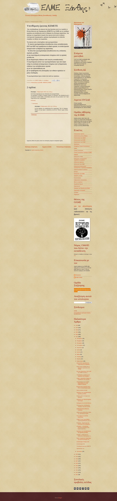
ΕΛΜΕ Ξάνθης (79, 277)
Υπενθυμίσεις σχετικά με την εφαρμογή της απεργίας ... (83, 375)
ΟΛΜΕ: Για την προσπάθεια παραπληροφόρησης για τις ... (84, 420)
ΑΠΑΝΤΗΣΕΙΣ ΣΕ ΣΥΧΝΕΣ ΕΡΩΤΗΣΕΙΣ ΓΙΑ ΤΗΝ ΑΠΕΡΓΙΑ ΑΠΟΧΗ (83, 383)
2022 (77, 334)
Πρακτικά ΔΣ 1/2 (80, 448)
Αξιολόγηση (76, 144)
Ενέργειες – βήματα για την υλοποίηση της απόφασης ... (84, 423)
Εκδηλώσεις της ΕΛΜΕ (79, 164)
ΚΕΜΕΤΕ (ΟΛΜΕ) (47, 82)
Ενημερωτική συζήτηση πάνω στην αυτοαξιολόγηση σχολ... (84, 387)
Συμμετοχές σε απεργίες (79, 190)
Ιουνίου (78, 352)
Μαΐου (78, 354)
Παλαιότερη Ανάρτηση (63, 147)
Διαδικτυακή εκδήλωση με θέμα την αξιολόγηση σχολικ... (84, 413)
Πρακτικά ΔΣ (77, 186)
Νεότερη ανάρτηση (31, 147)
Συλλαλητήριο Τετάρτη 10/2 (83, 441)
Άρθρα (75, 148)
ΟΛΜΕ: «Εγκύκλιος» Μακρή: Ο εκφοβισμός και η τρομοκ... (84, 379)
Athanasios (78, 275)
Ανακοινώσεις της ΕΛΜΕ (36, 82)
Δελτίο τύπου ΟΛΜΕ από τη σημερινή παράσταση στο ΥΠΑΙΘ (83, 368)
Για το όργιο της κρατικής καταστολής (82, 416)
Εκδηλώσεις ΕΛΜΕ (78, 156)
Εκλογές (76, 171)
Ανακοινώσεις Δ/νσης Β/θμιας (81, 135)
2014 (77, 467)
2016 (77, 463)
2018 (77, 458)
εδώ (75, 255)
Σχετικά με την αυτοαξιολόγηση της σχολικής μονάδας (84, 432)
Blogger (60, 497)
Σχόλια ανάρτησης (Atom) (37, 150)
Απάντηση (33, 100)
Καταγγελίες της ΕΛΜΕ (79, 173)
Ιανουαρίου (79, 451)
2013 (77, 470)
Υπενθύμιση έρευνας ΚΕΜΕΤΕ (84, 446)
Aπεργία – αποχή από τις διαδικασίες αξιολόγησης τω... (84, 435)
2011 (77, 474)
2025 (77, 327)
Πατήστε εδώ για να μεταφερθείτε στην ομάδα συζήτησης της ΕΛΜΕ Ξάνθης (82, 290)
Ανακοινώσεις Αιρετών (79, 133)
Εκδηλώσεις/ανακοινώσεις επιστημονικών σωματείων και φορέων (83, 167)
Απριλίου (79, 356)
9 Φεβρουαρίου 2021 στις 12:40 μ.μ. (48, 106)
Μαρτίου (79, 358)
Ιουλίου (78, 349)
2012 (77, 472)
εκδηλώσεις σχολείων (79, 162)
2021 (77, 336)
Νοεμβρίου (79, 340)
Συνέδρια (76, 192)
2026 (77, 325)
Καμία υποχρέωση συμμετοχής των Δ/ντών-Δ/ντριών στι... (84, 439)
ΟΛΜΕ (75, 310)
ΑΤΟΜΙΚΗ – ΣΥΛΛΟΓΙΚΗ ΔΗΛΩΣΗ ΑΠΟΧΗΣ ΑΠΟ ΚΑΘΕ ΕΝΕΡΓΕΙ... (83, 428)
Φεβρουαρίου (80, 361)
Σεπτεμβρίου (80, 345)
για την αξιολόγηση (83, 206)
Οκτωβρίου (79, 343)
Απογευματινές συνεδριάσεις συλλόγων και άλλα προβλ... (84, 406)
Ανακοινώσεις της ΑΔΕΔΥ (80, 138)
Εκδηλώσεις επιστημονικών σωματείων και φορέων (80, 159)
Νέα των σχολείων (78, 182)
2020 (77, 454)
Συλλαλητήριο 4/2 (81, 444)
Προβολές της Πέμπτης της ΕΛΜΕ (82, 188)
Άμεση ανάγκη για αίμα (82, 390)
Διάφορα (76, 154)
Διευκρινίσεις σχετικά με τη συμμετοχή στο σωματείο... (83, 363)
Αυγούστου (79, 347)
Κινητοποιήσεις (77, 177)
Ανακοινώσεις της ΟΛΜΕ (79, 142)
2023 (77, 332)
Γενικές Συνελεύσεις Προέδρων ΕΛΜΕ (83, 152)
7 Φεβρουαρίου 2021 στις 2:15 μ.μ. (44, 91)
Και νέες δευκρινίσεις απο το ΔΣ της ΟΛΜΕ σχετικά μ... (84, 372)
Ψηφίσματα (76, 194)
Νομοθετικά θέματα (78, 184)
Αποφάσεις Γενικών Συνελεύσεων (82, 146)
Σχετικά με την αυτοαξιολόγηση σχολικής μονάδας (84, 393)
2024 (77, 329)
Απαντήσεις (35, 103)
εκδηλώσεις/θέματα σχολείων (80, 169)
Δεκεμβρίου (79, 338)
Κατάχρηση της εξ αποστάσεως (84, 403)
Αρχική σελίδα (46, 147)
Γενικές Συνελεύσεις (78, 150)
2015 (77, 465)
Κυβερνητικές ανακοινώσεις (80, 180)
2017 (77, 461)
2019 (77, 456)
